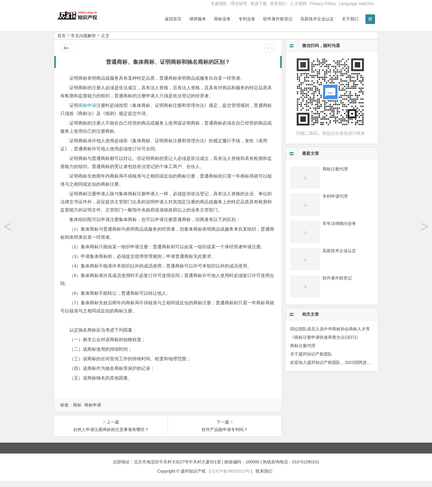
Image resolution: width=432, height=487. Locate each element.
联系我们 (278, 3)
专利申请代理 (335, 202)
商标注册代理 (335, 175)
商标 (77, 411)
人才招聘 (298, 3)
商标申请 (87, 111)
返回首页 (173, 18)
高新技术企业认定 (317, 18)
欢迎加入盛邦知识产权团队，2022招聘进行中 (332, 368)
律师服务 (197, 18)
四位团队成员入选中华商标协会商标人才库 (330, 334)
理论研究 (238, 3)
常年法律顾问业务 (339, 229)
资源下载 (258, 3)
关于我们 (350, 18)
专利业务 (246, 18)
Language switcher (356, 3)
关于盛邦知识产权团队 (311, 360)
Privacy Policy (323, 3)
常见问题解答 (83, 41)
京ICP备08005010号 (231, 477)
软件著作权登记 (277, 18)
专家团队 (219, 3)
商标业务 (222, 18)
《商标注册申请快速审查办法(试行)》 (325, 343)
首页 (61, 41)
